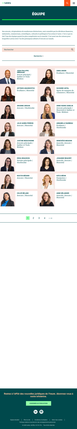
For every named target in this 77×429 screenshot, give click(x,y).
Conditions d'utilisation (41, 420)
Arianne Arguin (23, 106)
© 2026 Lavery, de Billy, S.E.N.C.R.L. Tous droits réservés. (38, 425)
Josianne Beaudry (64, 158)
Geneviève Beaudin (64, 141)
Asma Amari (61, 71)
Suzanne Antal (62, 88)
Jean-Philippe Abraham (23, 71)
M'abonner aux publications (39, 403)
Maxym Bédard (23, 176)
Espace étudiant (14, 420)
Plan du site (27, 420)
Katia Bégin (61, 176)
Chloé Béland (23, 193)
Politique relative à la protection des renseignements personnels (38, 422)
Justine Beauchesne (25, 141)
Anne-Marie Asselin (64, 106)
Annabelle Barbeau (64, 123)
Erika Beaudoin (23, 158)
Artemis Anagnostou (26, 88)
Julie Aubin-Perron (25, 123)
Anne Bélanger (62, 193)
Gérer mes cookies (57, 420)
